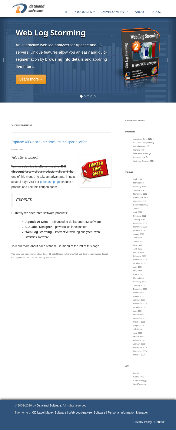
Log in (136, 373)
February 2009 (139, 256)
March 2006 (138, 315)
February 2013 (139, 187)
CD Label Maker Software (49, 412)
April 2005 (137, 333)
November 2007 (140, 293)
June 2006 (137, 311)
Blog (157, 11)
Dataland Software (49, 405)
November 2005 (140, 318)
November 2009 (140, 227)
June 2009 (137, 241)
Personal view (139, 157)
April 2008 (137, 274)
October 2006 (139, 307)
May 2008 (137, 271)
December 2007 (140, 289)
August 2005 (138, 325)
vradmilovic (51, 258)
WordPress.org (139, 384)
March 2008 (138, 278)
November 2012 (140, 194)
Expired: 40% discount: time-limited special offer (49, 141)
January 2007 (139, 300)
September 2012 (140, 198)
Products (84, 11)
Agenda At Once (40, 254)
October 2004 (139, 355)
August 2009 (138, 234)
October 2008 (139, 263)
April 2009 (137, 249)
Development (114, 11)
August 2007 (138, 296)
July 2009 (137, 238)
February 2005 (139, 340)
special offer (21, 258)
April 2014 (137, 179)
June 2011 (137, 208)
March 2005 (138, 337)
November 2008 (140, 260)
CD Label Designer (57, 254)
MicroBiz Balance (141, 154)
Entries (138, 377)
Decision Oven (139, 146)
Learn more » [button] (30, 79)
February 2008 (139, 282)
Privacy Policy (142, 422)
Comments (140, 380)
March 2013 (138, 183)
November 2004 (140, 351)
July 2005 (137, 329)
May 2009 (137, 245)
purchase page (50, 181)
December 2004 (140, 347)
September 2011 (140, 205)
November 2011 (140, 201)
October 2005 (139, 322)
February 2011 (139, 216)
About (140, 11)
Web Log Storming (82, 254)
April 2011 (137, 212)
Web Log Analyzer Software (87, 412)
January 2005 (139, 344)
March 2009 (138, 252)
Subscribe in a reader (135, 121)
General (69, 254)
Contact (159, 422)
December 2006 (140, 304)
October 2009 (139, 230)
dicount (105, 254)
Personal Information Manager (128, 412)
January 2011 (139, 220)
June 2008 (137, 267)
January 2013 (139, 190)
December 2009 (140, 223)
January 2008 (139, 285)
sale (13, 258)
